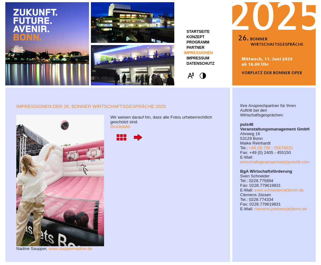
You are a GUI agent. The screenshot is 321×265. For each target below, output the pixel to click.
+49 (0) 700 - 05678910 (271, 147)
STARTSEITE (198, 31)
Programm (198, 42)
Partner (195, 47)
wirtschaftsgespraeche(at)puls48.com (274, 162)
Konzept (195, 37)
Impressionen (198, 53)
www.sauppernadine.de (70, 248)
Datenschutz (200, 63)
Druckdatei (120, 126)
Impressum (198, 58)
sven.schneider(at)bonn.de (279, 190)
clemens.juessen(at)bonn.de (280, 208)
